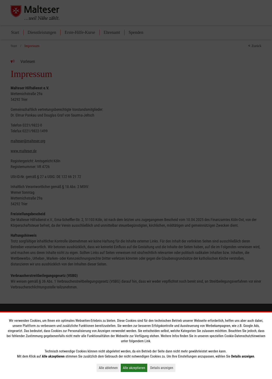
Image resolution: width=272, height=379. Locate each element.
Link (147, 341)
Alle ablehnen (109, 368)
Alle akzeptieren (135, 368)
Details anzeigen (162, 368)
